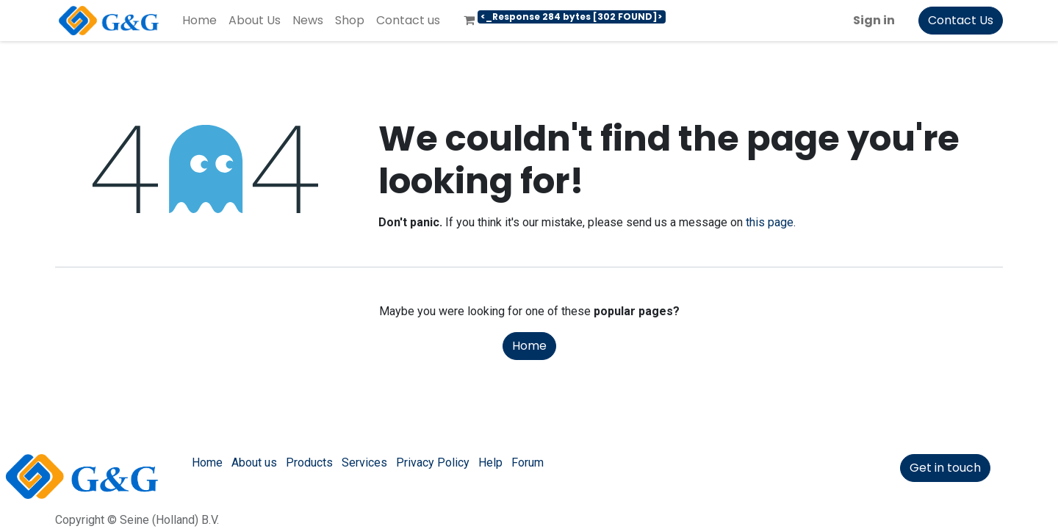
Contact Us (960, 20)
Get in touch (945, 467)
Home (529, 345)
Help (490, 462)
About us (254, 462)
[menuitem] (199, 20)
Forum (527, 462)
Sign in (874, 20)
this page (770, 222)
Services (364, 462)
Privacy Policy (432, 462)
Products (309, 462)
